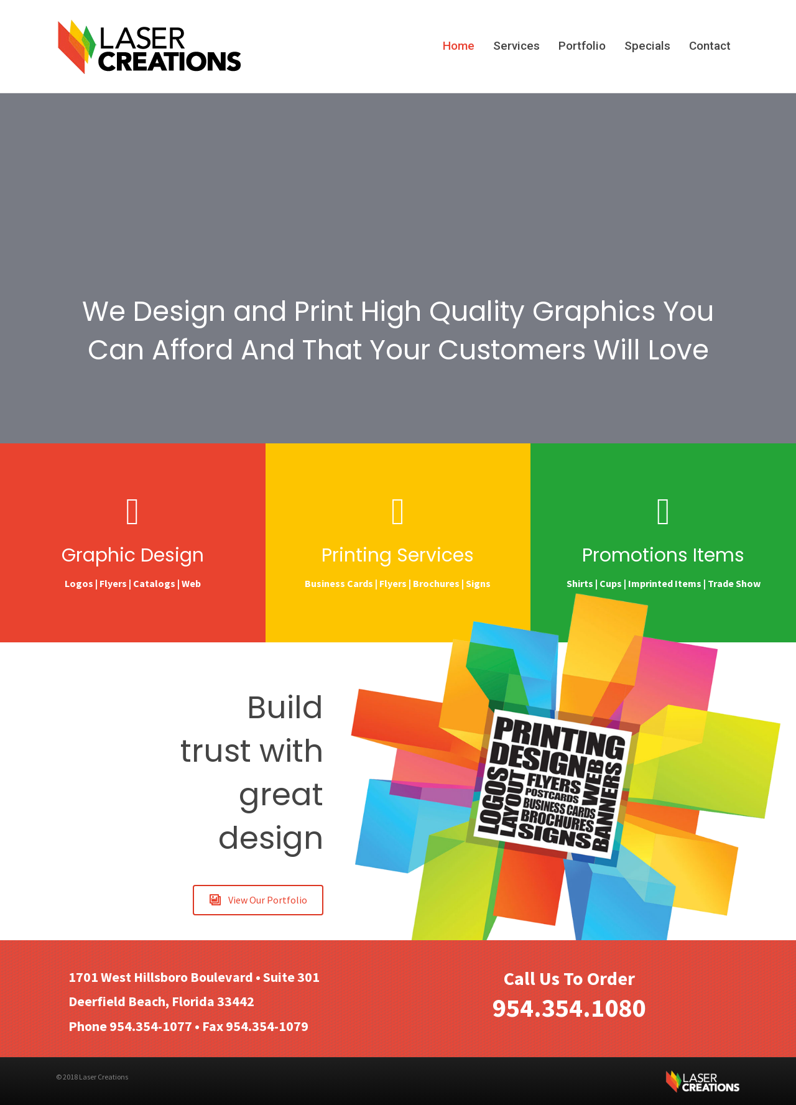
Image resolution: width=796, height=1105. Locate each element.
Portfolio (582, 46)
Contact (710, 46)
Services (516, 46)
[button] (258, 900)
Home (458, 46)
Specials (647, 46)
